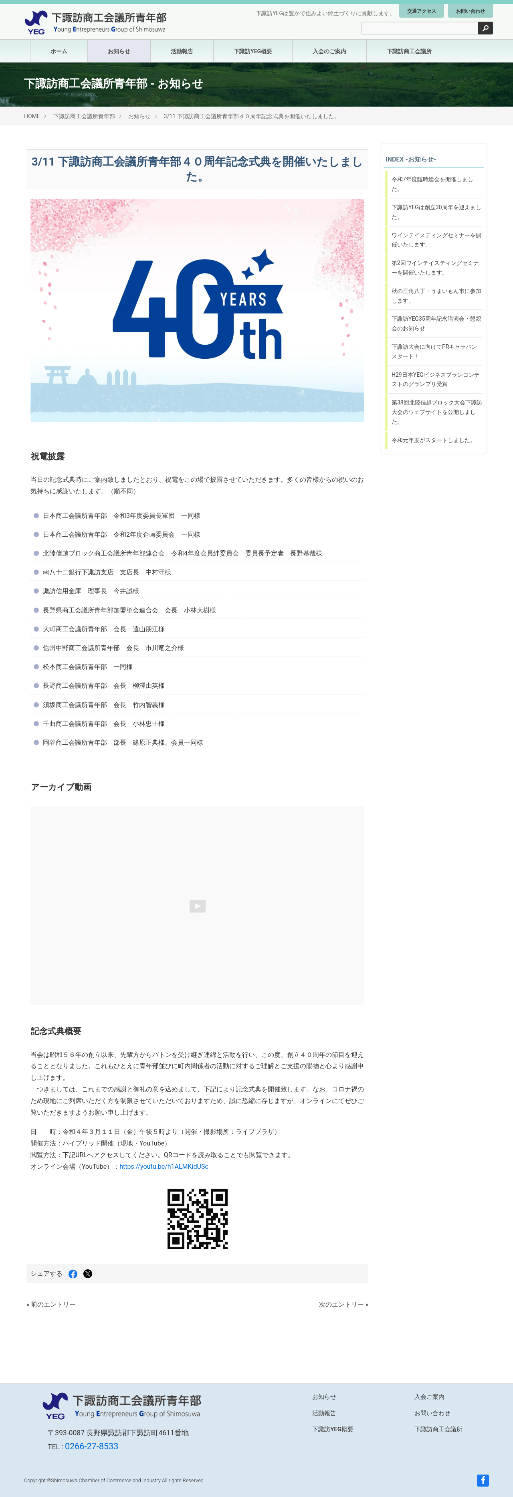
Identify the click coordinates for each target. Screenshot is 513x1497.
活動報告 (182, 51)
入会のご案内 (329, 51)
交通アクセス (421, 11)
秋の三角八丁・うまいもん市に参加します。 (436, 296)
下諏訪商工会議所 (409, 51)
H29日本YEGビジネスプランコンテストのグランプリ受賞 (436, 380)
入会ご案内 (429, 1396)
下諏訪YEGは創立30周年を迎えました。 (436, 212)
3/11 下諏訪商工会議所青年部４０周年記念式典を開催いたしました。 (252, 116)
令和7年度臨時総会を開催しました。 (432, 184)
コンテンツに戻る (389, 467)
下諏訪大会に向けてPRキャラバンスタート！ (434, 351)
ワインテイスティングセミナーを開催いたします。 (436, 240)
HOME (32, 116)
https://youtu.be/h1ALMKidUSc (163, 1166)
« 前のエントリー (51, 1304)
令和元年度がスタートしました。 (434, 440)
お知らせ (119, 51)
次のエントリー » (343, 1304)
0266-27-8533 (91, 1446)
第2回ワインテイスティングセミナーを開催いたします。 (435, 268)
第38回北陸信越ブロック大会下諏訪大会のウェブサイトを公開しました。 (437, 412)
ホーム (58, 51)
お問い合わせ (470, 11)
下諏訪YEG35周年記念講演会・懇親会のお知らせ (436, 323)
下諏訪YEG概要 (253, 51)
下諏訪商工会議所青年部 (84, 116)
